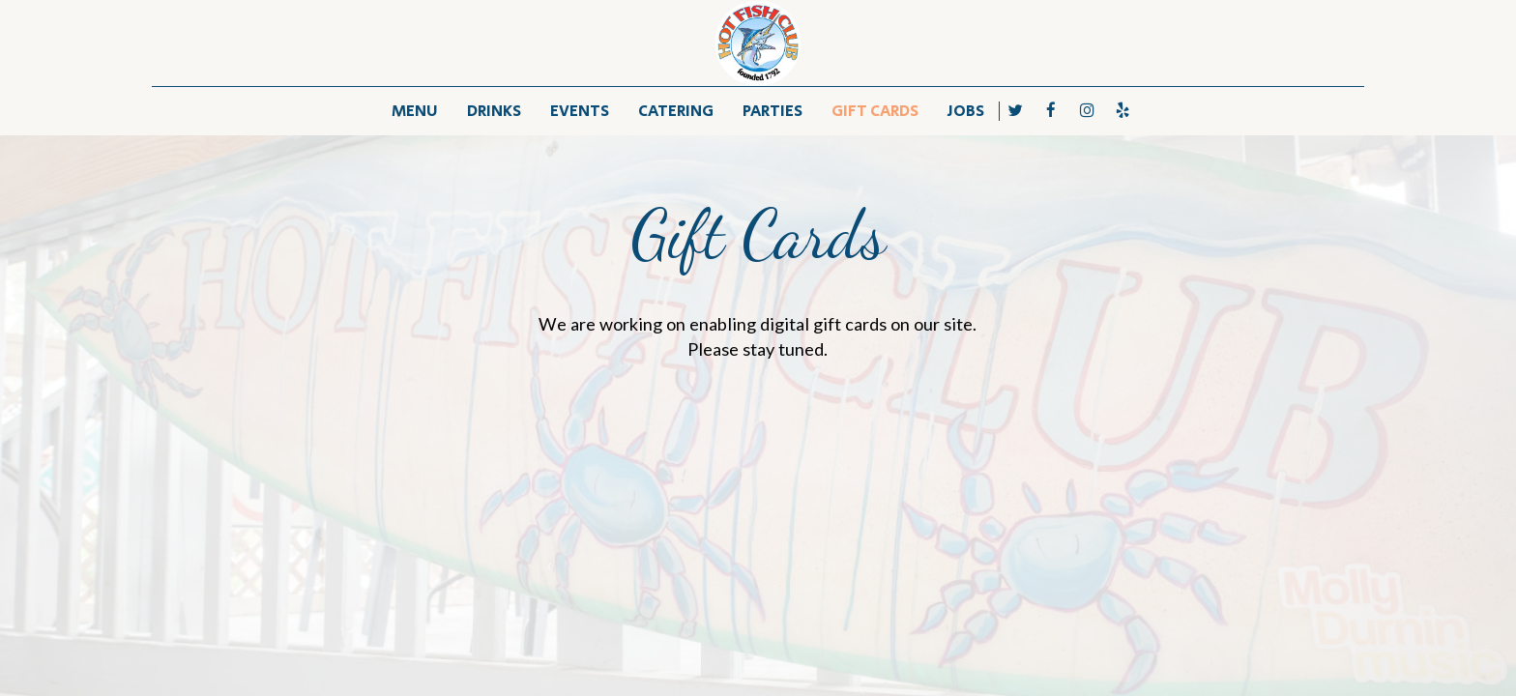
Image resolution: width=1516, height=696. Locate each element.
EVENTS (579, 111)
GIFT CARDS (874, 111)
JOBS (966, 111)
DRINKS (494, 111)
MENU (415, 111)
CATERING (676, 111)
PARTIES (772, 111)
